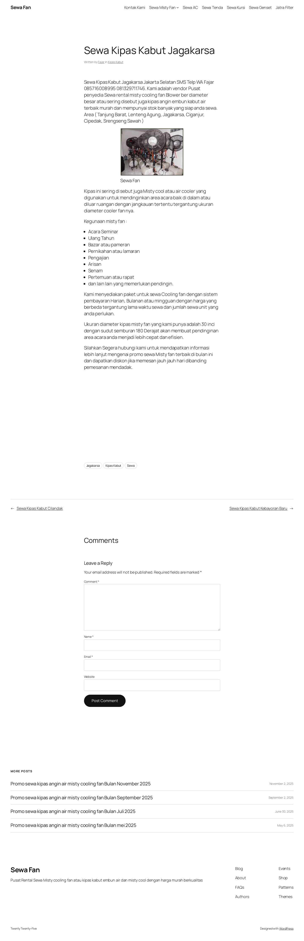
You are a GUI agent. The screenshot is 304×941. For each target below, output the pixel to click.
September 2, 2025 (281, 797)
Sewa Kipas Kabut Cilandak (40, 508)
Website (89, 677)
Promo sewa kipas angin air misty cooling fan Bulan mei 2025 (73, 825)
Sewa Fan (21, 7)
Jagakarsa (93, 466)
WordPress (286, 928)
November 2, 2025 (281, 784)
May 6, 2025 (285, 825)
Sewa (131, 466)
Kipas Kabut (115, 62)
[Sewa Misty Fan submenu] (177, 7)
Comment (91, 582)
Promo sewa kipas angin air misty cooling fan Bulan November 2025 (81, 783)
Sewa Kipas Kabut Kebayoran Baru (258, 508)
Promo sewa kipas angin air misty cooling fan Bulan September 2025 (82, 797)
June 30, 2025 (284, 811)
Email (88, 657)
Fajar (101, 62)
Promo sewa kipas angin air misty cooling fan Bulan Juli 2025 (73, 811)
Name (89, 637)
